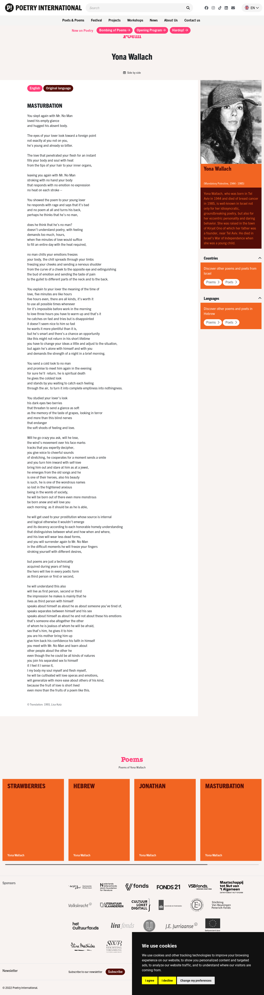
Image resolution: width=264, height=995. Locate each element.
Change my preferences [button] (195, 980)
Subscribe (115, 971)
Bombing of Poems (114, 30)
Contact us (192, 20)
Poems (212, 282)
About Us (171, 20)
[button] (250, 8)
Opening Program (151, 30)
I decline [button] (167, 980)
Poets (231, 282)
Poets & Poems (73, 20)
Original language (58, 88)
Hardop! (180, 30)
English (35, 88)
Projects (114, 20)
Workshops (135, 20)
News (154, 20)
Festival (96, 20)
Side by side (132, 72)
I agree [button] (149, 980)
